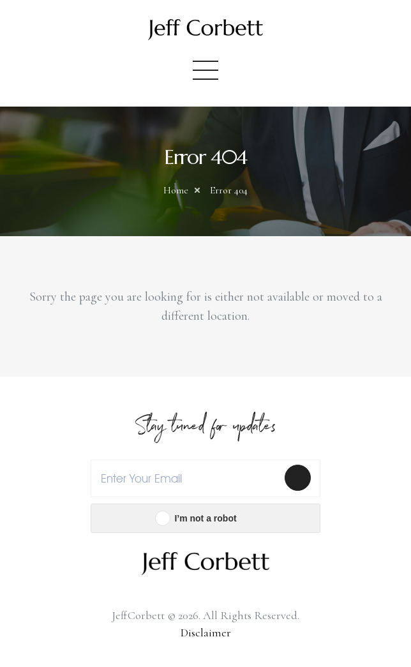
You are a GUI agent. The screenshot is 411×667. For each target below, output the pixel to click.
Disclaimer (206, 633)
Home (175, 190)
